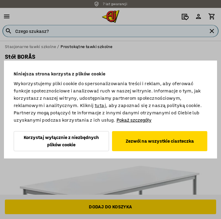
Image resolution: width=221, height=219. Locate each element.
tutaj (100, 105)
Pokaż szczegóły (134, 120)
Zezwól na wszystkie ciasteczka (160, 141)
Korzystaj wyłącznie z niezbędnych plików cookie (61, 141)
